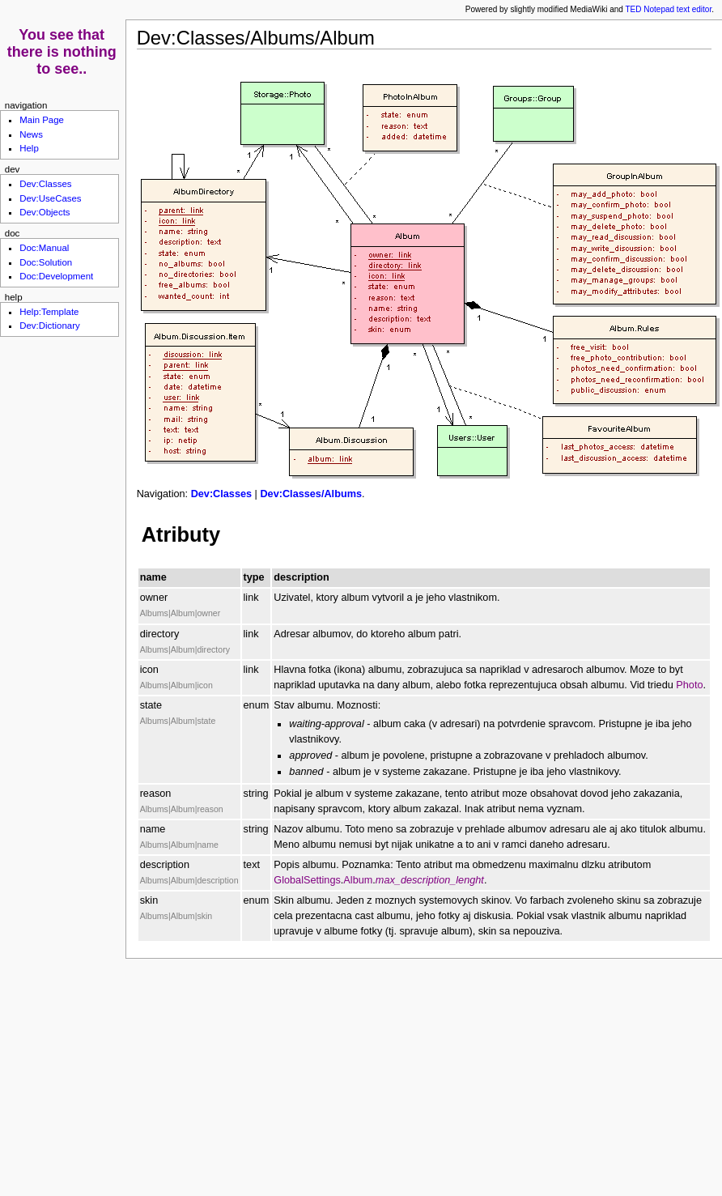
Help (29, 148)
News (31, 134)
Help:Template (49, 312)
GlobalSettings (307, 880)
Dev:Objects (44, 212)
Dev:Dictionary (49, 325)
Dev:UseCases (50, 198)
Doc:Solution (45, 262)
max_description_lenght (430, 880)
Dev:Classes (221, 494)
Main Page (41, 120)
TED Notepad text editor (668, 9)
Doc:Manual (44, 248)
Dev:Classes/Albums (311, 494)
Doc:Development (56, 276)
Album (357, 880)
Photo (689, 685)
